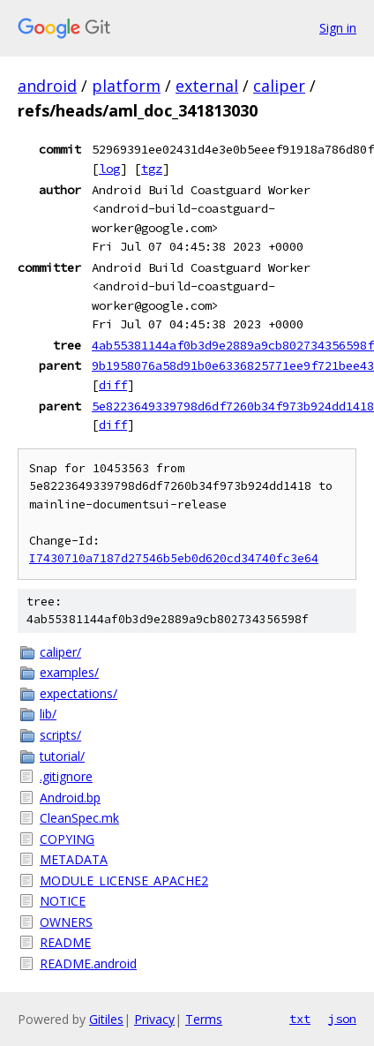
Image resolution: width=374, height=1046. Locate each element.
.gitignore (66, 776)
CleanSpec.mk (79, 817)
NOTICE (63, 900)
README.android (88, 963)
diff (113, 385)
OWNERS (66, 922)
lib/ (48, 713)
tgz (151, 169)
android (47, 85)
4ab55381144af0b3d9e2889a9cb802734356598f (233, 345)
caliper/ (60, 651)
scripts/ (60, 734)
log (109, 169)
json (342, 1019)
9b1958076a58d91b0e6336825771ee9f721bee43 (233, 365)
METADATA (74, 859)
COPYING (67, 839)
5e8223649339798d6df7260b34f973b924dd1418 (233, 406)
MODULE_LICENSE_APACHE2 (124, 880)
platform (126, 85)
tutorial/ (62, 756)
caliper (279, 85)
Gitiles (106, 1019)
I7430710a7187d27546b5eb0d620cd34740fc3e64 (173, 558)
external (207, 85)
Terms (203, 1019)
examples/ (69, 672)
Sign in (337, 27)
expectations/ (78, 693)
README (65, 942)
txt (299, 1019)
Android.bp (70, 797)
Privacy (154, 1019)
